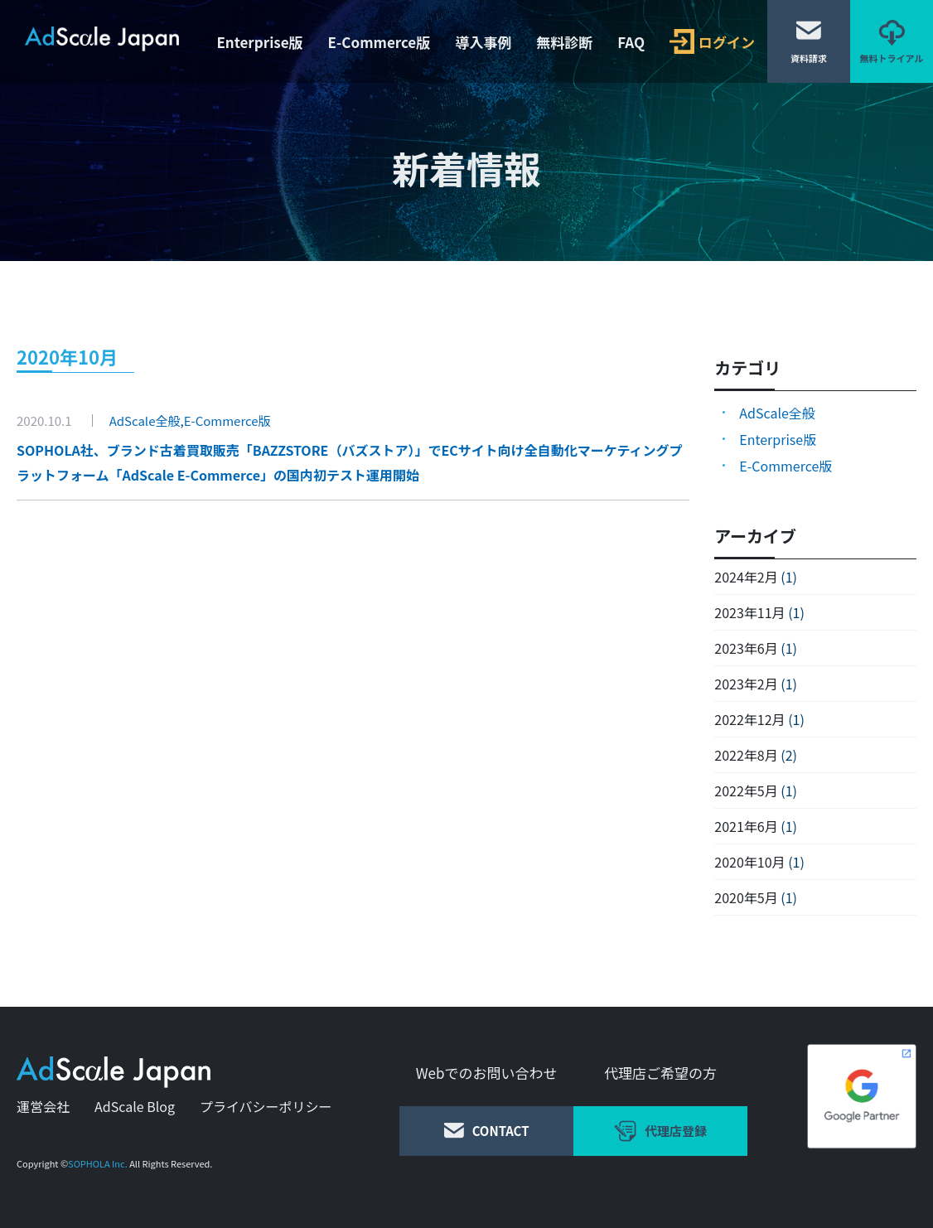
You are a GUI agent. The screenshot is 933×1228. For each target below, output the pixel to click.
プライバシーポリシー (266, 1106)
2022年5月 (745, 790)
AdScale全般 (145, 420)
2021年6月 (745, 826)
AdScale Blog (134, 1106)
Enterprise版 (259, 41)
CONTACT (486, 1130)
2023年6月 (745, 648)
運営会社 (43, 1106)
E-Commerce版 (379, 41)
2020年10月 (749, 862)
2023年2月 (745, 684)
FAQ (631, 41)
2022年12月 (749, 719)
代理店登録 (660, 1131)
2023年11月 (749, 612)
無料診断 (564, 41)
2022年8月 (745, 755)
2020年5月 (745, 897)
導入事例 (483, 41)
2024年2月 (745, 577)
